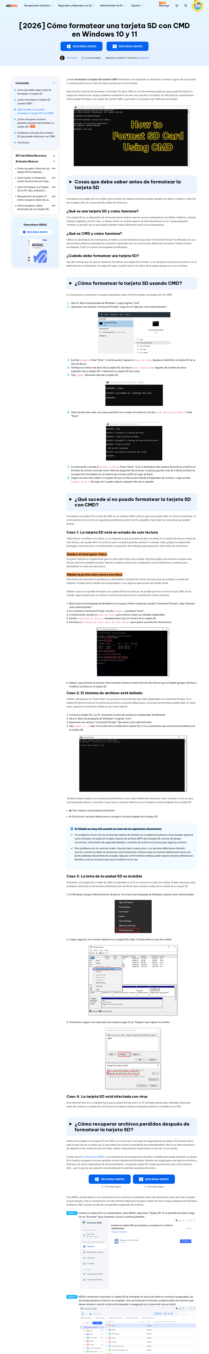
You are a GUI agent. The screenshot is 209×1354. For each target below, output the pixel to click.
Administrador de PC (111, 5)
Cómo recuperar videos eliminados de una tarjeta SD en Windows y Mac (36, 207)
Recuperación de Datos (37, 5)
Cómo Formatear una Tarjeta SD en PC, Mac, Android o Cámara (36, 188)
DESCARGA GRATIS (81, 46)
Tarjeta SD (144, 57)
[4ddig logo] (11, 5)
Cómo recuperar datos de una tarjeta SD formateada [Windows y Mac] (36, 170)
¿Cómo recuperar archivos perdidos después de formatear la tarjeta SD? (35, 123)
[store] (177, 5)
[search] (185, 5)
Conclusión (23, 142)
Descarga (164, 4)
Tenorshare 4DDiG (95, 1156)
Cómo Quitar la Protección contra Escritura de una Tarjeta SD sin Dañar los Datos (36, 179)
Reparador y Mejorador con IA (75, 5)
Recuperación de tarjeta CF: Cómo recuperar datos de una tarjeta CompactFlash (36, 198)
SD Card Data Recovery (31, 155)
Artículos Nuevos (27, 161)
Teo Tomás (72, 57)
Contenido (22, 83)
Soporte (135, 5)
